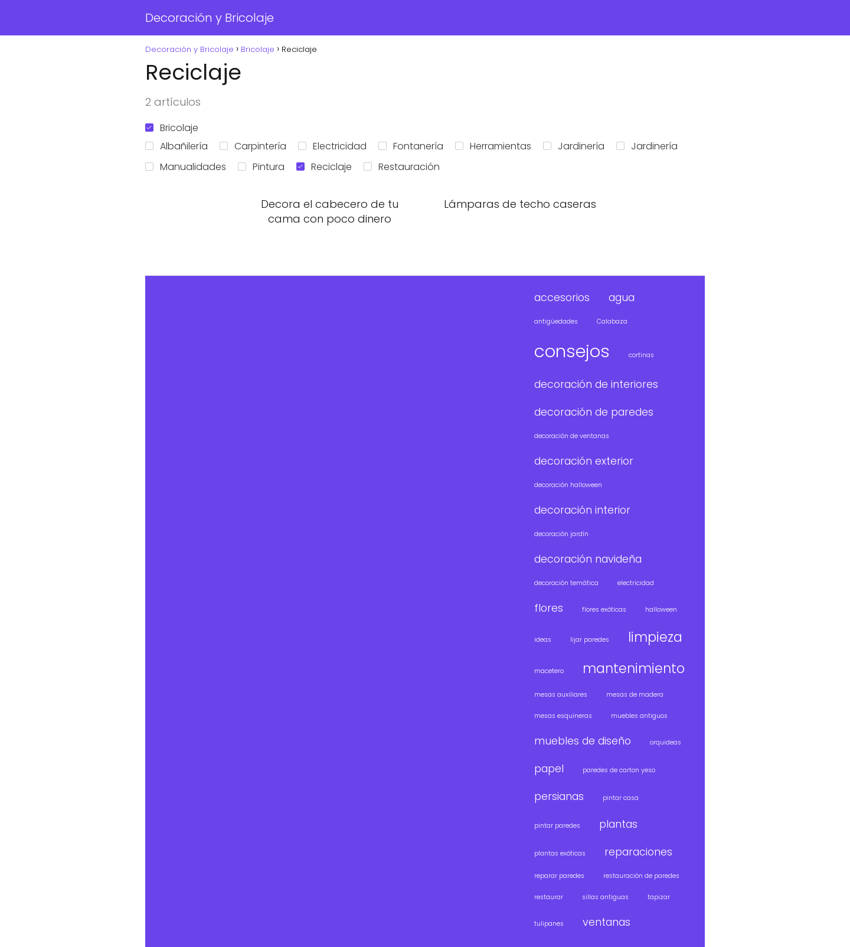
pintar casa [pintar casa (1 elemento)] (621, 797)
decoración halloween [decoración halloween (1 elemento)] (568, 485)
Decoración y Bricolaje (209, 17)
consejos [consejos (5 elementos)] (572, 351)
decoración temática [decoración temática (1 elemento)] (566, 583)
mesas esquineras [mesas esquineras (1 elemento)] (563, 715)
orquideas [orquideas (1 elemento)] (665, 742)
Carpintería (253, 146)
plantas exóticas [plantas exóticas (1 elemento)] (560, 853)
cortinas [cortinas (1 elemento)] (641, 355)
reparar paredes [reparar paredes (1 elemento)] (559, 875)
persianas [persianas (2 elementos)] (559, 796)
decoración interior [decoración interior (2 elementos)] (582, 509)
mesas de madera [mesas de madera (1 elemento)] (634, 694)
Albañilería (176, 146)
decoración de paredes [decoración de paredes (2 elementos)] (593, 411)
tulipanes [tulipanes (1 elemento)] (549, 923)
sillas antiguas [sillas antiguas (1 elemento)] (605, 897)
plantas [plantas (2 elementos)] (618, 824)
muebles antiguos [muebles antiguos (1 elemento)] (639, 715)
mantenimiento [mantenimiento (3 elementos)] (634, 668)
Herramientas (493, 146)
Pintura (261, 167)
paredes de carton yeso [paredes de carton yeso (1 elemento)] (619, 770)
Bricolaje (171, 128)
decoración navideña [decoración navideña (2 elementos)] (588, 558)
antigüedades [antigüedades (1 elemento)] (556, 321)
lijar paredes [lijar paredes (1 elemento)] (589, 639)
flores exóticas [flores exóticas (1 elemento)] (604, 609)
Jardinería (573, 146)
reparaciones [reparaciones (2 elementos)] (638, 851)
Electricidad (332, 146)
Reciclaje (324, 167)
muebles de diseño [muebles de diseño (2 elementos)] (582, 740)
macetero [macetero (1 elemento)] (549, 671)
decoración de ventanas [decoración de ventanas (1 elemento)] (571, 436)
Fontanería (410, 146)
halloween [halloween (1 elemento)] (661, 609)
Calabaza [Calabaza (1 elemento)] (612, 321)
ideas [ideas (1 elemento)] (542, 639)
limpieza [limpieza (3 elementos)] (655, 637)
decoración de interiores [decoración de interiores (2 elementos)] (596, 384)
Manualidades (185, 167)
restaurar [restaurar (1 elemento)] (548, 897)
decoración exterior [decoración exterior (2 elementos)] (583, 460)
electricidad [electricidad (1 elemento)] (635, 583)
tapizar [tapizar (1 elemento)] (659, 897)
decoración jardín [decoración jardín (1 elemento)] (561, 534)
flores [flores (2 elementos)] (548, 607)
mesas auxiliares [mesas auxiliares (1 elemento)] (560, 694)
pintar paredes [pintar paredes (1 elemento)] (557, 825)
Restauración (402, 167)
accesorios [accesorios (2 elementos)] (562, 297)
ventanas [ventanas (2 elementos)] (606, 922)
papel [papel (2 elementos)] (549, 768)
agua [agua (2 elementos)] (622, 297)
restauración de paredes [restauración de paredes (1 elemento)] (641, 875)
